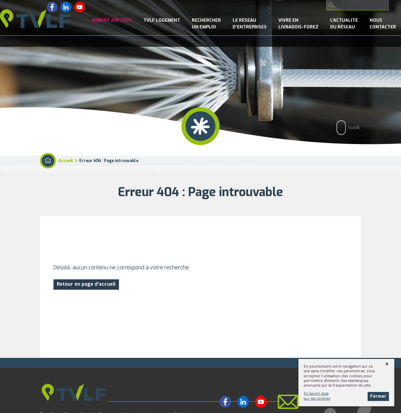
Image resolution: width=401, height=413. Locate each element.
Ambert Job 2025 (112, 20)
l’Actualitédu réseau (344, 23)
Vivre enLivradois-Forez (298, 23)
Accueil (65, 160)
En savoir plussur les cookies (317, 396)
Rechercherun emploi (206, 23)
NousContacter (383, 23)
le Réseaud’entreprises (250, 23)
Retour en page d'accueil (86, 284)
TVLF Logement (161, 20)
